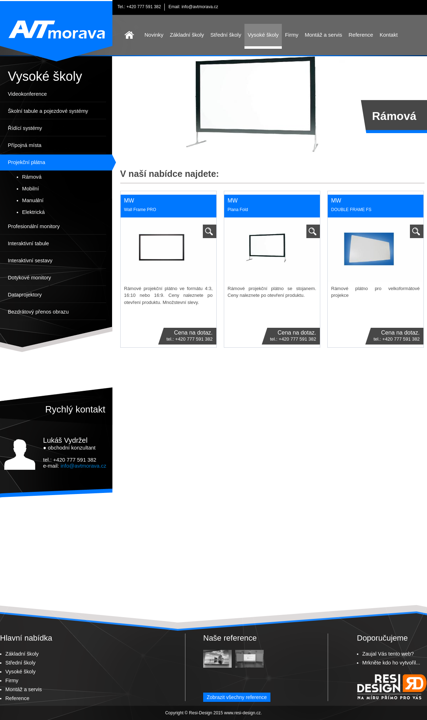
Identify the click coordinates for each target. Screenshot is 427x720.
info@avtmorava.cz (199, 6)
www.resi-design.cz (242, 712)
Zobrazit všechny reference (237, 697)
